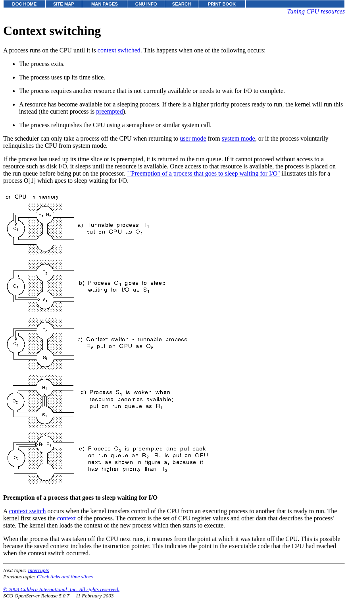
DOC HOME (24, 4)
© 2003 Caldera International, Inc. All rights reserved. (61, 589)
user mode (193, 138)
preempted (109, 111)
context (66, 518)
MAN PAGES (104, 4)
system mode (238, 138)
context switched (119, 50)
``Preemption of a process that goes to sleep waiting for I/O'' (203, 173)
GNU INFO (146, 4)
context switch (27, 511)
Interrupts (38, 570)
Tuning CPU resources (316, 11)
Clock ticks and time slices (65, 577)
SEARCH (181, 4)
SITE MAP (63, 4)
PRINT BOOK (222, 4)
